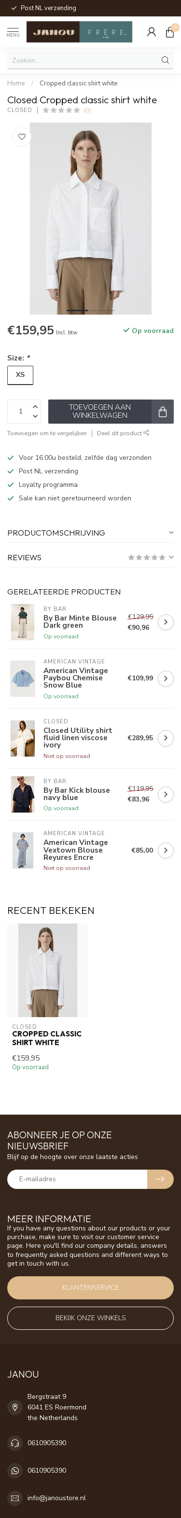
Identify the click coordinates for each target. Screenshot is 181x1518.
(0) (87, 110)
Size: (18, 358)
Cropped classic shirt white (79, 83)
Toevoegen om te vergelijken (47, 433)
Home (16, 83)
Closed (19, 110)
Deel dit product (123, 433)
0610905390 (47, 1443)
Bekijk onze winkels (91, 1318)
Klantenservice (90, 1287)
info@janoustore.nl (57, 1498)
